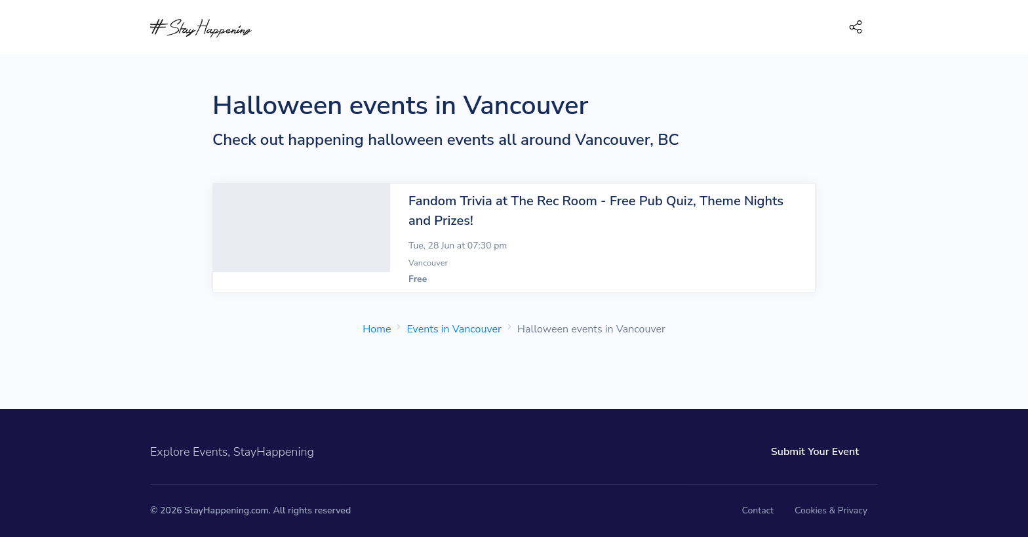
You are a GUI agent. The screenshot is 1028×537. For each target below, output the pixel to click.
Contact (758, 510)
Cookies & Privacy (831, 510)
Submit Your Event (815, 452)
